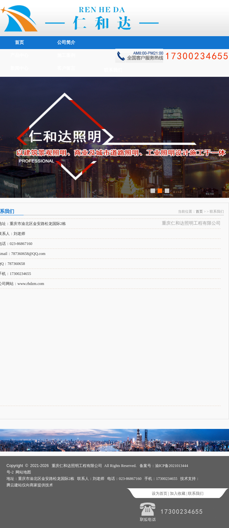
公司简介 (66, 42)
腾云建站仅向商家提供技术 (29, 485)
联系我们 (113, 70)
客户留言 (66, 68)
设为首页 (159, 493)
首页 (19, 42)
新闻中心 (19, 68)
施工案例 (66, 55)
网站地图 (23, 472)
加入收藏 (177, 493)
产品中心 (19, 55)
